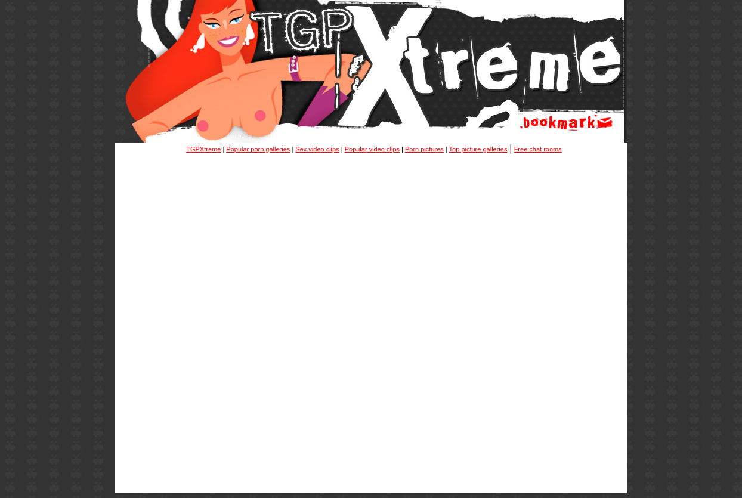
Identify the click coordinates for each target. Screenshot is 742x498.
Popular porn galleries (258, 149)
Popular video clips (372, 149)
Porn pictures (424, 149)
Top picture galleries (478, 149)
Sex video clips (317, 149)
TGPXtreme (203, 149)
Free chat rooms (538, 149)
